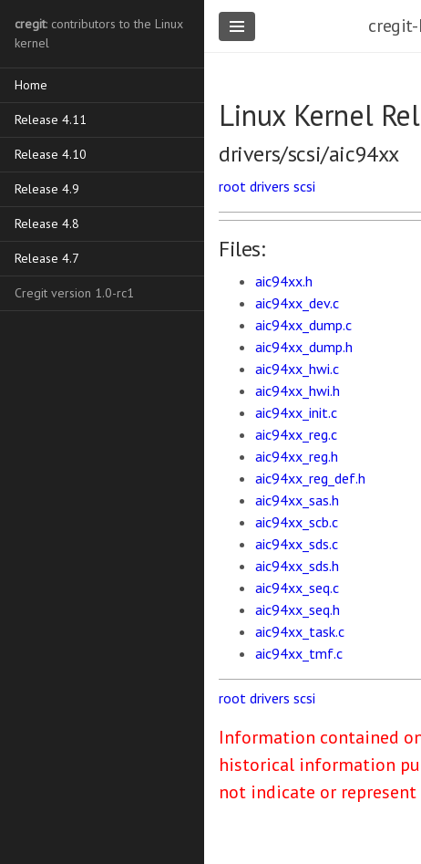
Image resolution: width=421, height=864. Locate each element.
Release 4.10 (51, 154)
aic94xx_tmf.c (299, 653)
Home (31, 85)
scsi (304, 186)
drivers (270, 186)
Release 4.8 (47, 223)
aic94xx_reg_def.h (310, 478)
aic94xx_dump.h (304, 347)
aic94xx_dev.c (297, 303)
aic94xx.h (284, 281)
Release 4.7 (47, 258)
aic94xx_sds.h (297, 566)
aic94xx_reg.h (296, 456)
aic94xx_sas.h (297, 500)
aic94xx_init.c (296, 412)
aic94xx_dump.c (303, 325)
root (232, 186)
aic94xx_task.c (299, 631)
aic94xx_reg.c (296, 434)
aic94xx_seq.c (297, 587)
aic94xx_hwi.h (297, 390)
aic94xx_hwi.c (297, 368)
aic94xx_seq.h (297, 609)
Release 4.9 (47, 189)
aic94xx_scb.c (296, 522)
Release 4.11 (51, 119)
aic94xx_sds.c (296, 544)
